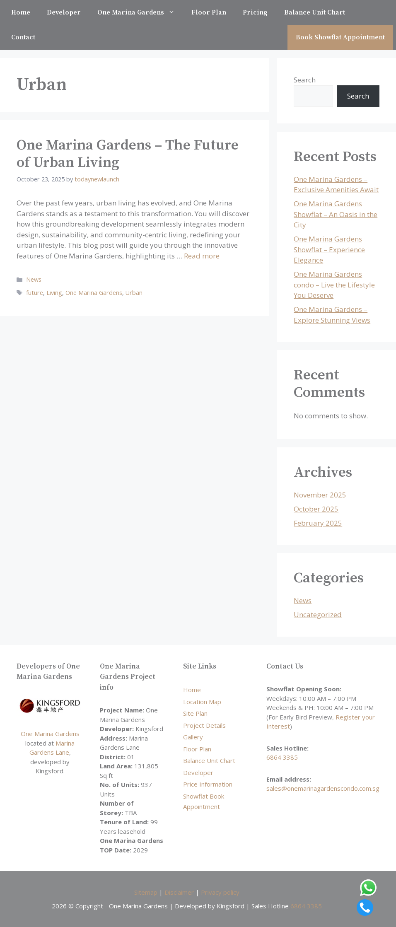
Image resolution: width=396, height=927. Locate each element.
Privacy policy (220, 892)
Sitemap (145, 892)
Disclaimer (179, 892)
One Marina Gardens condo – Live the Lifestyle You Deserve (334, 284)
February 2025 (318, 523)
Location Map (202, 702)
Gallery (193, 737)
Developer (64, 12)
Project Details (204, 725)
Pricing (255, 12)
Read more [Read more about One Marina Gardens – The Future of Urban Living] (202, 256)
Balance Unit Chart (314, 12)
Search (305, 79)
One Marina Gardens (140, 12)
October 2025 (316, 509)
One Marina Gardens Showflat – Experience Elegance (329, 249)
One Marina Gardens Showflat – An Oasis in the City (335, 214)
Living (54, 293)
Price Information (207, 784)
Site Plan (195, 713)
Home (20, 12)
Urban (134, 293)
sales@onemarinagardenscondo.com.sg (322, 788)
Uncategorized (318, 614)
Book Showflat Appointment (340, 37)
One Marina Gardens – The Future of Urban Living (128, 154)
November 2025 (320, 495)
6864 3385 (282, 757)
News (33, 279)
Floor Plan (208, 12)
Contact (23, 37)
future (34, 293)
